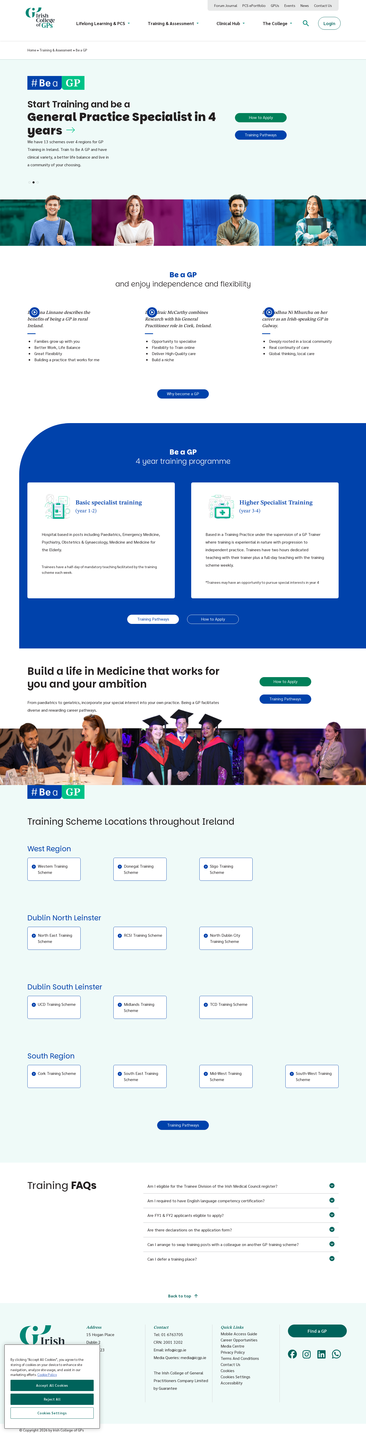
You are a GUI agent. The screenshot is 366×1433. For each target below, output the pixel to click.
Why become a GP (183, 393)
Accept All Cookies (52, 1385)
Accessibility (231, 1382)
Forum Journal (225, 5)
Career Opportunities (239, 1339)
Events (289, 5)
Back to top (183, 1295)
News (304, 5)
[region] (52, 1386)
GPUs (275, 5)
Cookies (227, 1370)
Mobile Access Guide (239, 1333)
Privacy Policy (233, 1352)
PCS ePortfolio (254, 5)
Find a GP (317, 1331)
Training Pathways (261, 134)
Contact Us (323, 5)
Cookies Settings (235, 1376)
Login (329, 23)
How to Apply (261, 117)
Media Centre (232, 1346)
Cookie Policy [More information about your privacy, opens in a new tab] (47, 1374)
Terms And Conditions (240, 1358)
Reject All (52, 1399)
